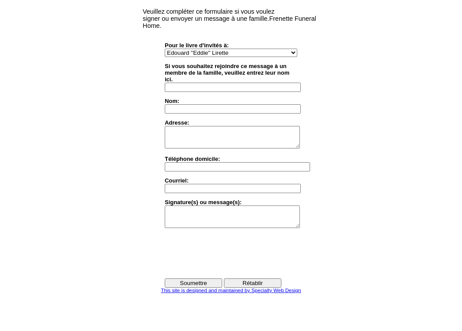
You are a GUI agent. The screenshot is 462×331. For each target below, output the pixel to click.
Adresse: (177, 122)
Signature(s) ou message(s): (203, 206)
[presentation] (232, 260)
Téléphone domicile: (192, 163)
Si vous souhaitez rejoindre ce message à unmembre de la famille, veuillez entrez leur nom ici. (227, 73)
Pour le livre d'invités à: (197, 45)
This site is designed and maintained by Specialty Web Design (231, 298)
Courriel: (177, 184)
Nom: (172, 101)
